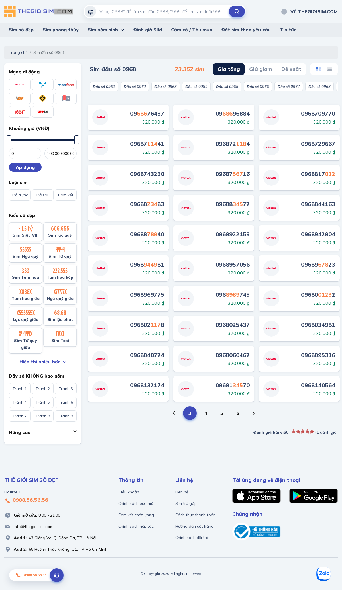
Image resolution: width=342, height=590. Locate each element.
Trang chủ (18, 52)
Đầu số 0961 (104, 86)
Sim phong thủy (61, 29)
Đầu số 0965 (227, 86)
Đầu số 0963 (165, 86)
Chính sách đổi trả (191, 537)
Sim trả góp (186, 503)
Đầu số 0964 (196, 86)
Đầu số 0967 (289, 86)
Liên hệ (181, 492)
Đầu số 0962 (135, 86)
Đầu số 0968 (319, 86)
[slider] (302, 431)
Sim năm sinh (103, 29)
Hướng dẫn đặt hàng (194, 526)
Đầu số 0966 (258, 86)
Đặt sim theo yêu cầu (246, 29)
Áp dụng (25, 167)
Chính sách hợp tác (136, 526)
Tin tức (288, 29)
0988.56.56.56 (26, 500)
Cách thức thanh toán (195, 514)
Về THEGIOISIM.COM (309, 11)
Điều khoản (128, 492)
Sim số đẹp (21, 29)
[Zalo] (323, 574)
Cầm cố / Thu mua (191, 29)
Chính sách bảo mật (136, 503)
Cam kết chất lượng (136, 514)
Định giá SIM (147, 29)
